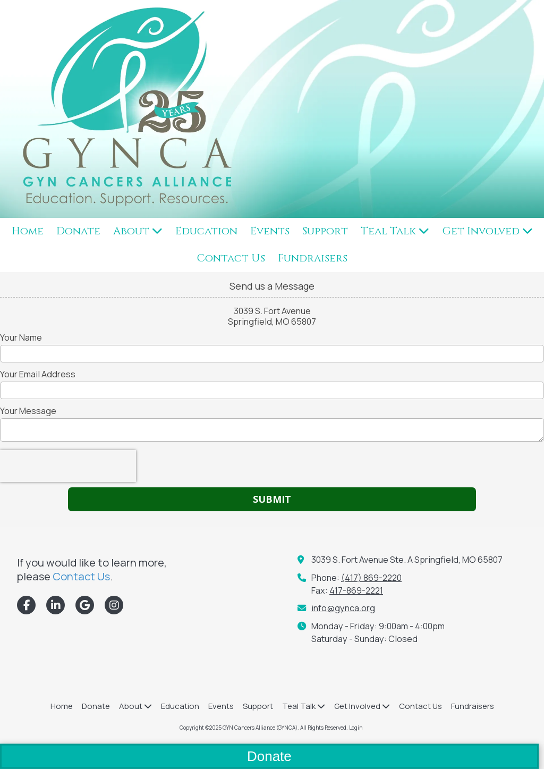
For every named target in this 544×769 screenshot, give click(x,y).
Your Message (28, 410)
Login (355, 727)
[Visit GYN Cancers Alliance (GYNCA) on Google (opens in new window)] (84, 605)
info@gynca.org (343, 608)
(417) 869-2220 (371, 578)
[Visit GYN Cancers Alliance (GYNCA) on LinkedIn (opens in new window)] (55, 605)
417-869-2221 (356, 590)
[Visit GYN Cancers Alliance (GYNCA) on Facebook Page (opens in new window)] (26, 605)
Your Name (21, 337)
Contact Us (81, 576)
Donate (269, 756)
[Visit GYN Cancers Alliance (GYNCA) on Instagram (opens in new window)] (114, 605)
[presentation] (68, 466)
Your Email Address (37, 374)
